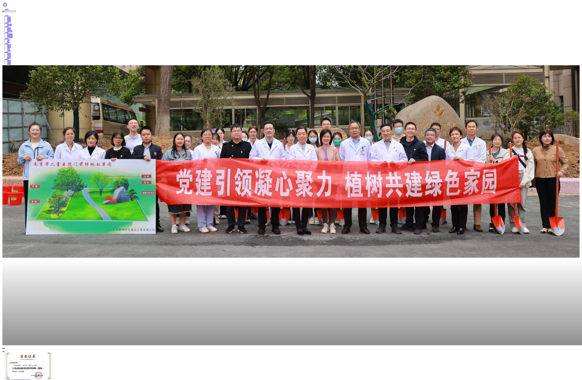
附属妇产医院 (10, 36)
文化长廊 (9, 21)
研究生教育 (9, 25)
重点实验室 (9, 30)
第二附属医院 (10, 34)
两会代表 (9, 44)
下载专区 (9, 50)
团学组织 (9, 57)
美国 (8, 40)
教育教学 (6, 22)
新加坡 (8, 39)
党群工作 (6, 43)
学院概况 (6, 15)
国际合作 (6, 38)
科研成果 (9, 27)
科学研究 (6, 26)
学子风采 (9, 56)
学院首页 (6, 9)
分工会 (8, 49)
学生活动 (9, 54)
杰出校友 (9, 62)
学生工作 (6, 51)
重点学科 (9, 28)
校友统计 (9, 60)
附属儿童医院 (10, 33)
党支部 (8, 48)
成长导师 (9, 55)
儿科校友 (6, 59)
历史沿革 (9, 16)
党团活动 (9, 46)
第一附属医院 (10, 37)
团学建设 (9, 52)
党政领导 (9, 19)
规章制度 (9, 45)
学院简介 (9, 17)
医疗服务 (6, 32)
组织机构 (9, 20)
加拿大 (8, 42)
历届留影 (9, 61)
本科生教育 (9, 23)
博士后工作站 (10, 31)
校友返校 (9, 63)
